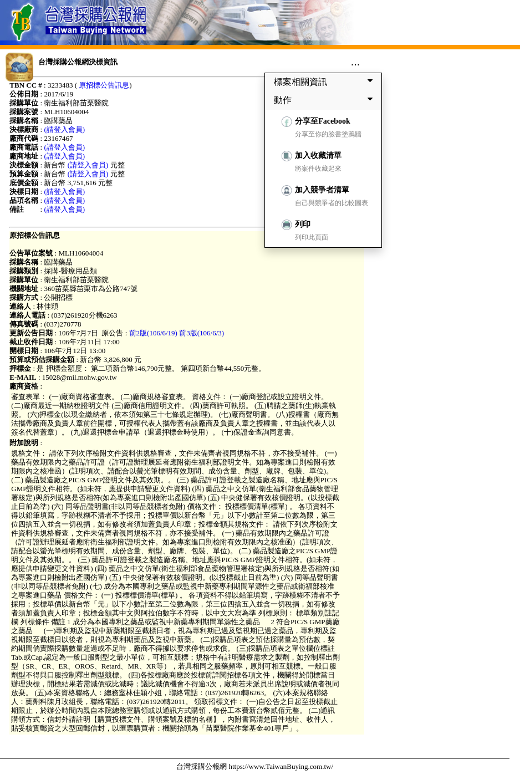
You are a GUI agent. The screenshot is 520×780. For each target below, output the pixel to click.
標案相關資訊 (325, 81)
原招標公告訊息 (104, 85)
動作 (325, 100)
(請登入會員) (64, 129)
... (355, 61)
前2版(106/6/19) (153, 333)
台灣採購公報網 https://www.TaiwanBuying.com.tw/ (254, 766)
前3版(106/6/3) (201, 333)
